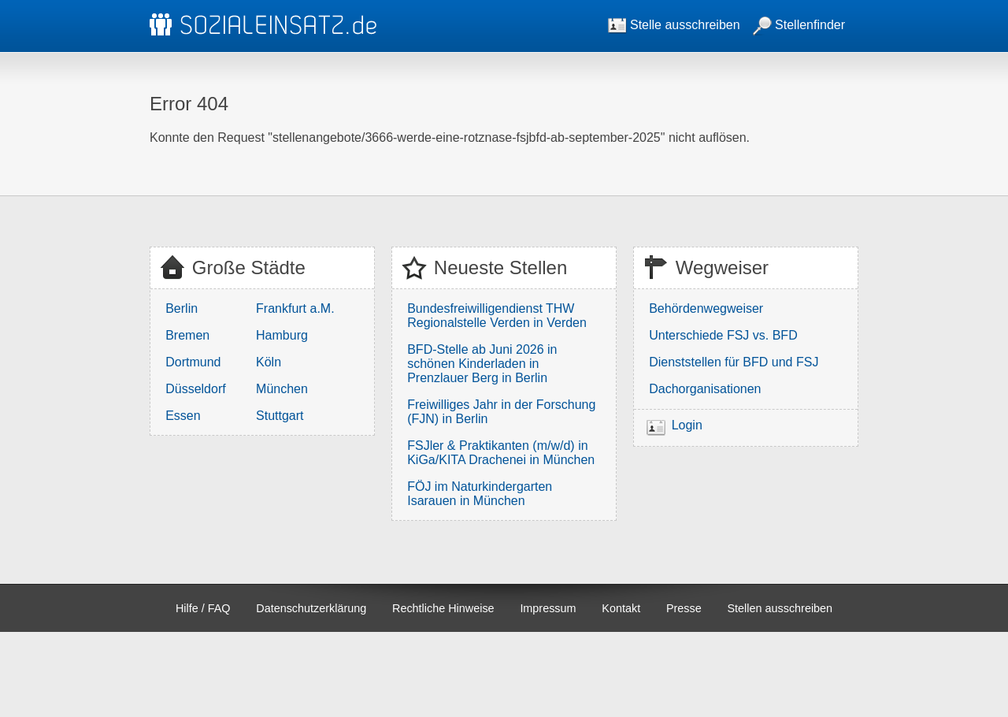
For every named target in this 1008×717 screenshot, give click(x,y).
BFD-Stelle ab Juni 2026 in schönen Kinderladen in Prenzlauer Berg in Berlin (482, 364)
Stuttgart (279, 415)
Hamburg (282, 335)
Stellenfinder (799, 25)
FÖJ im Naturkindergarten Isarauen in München (479, 493)
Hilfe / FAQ (203, 608)
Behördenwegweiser (706, 308)
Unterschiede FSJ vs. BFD (723, 335)
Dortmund (192, 362)
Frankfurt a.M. (295, 308)
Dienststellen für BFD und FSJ (733, 362)
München (282, 389)
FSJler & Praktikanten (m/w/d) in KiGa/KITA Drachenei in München (501, 452)
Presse (684, 608)
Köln (268, 362)
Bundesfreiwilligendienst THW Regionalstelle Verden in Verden (497, 315)
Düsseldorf (195, 389)
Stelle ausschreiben (674, 25)
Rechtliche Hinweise (443, 608)
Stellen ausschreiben (780, 608)
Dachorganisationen (705, 389)
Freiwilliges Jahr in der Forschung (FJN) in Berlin (501, 411)
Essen (182, 415)
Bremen (187, 335)
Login (687, 425)
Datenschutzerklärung (311, 608)
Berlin (181, 308)
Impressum (548, 608)
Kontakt (621, 608)
